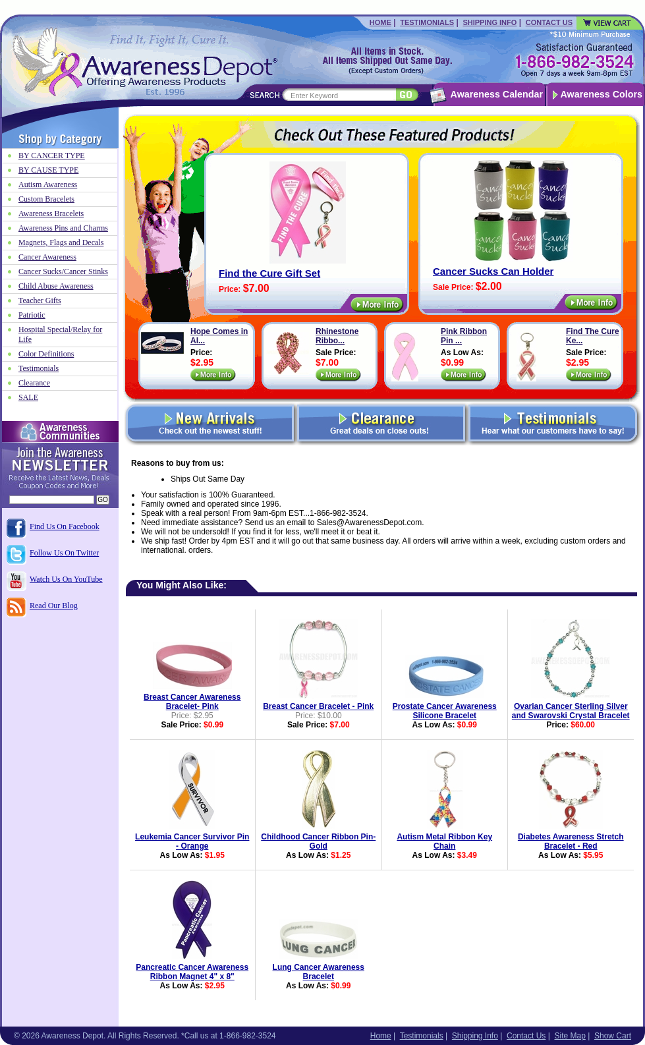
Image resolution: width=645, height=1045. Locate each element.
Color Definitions (46, 353)
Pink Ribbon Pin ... (464, 336)
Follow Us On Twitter (64, 552)
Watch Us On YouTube (66, 579)
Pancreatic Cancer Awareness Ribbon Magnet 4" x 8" (192, 972)
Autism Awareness (47, 184)
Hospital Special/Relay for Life (60, 334)
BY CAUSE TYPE (48, 170)
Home (380, 22)
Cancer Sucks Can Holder (493, 271)
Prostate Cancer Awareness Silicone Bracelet (445, 711)
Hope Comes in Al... (219, 336)
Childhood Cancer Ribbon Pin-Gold (318, 841)
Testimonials (427, 22)
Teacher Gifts (39, 300)
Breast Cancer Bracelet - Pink (318, 706)
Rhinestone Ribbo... (337, 336)
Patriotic (31, 315)
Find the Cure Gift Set (269, 273)
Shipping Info (490, 22)
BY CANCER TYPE (51, 155)
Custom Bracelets (46, 199)
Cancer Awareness (47, 257)
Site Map (569, 1035)
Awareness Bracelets (51, 213)
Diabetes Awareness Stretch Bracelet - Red (571, 841)
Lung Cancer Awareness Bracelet (318, 972)
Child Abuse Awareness (56, 286)
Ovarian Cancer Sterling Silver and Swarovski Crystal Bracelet (571, 711)
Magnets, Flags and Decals (60, 242)
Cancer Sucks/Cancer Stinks (63, 271)
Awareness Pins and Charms (63, 228)
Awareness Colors (602, 94)
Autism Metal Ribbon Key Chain (444, 841)
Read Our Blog (54, 605)
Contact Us (549, 22)
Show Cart (612, 1035)
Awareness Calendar (497, 94)
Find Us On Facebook (64, 526)
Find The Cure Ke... (592, 336)
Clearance (34, 382)
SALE (28, 397)
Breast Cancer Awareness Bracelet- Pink (192, 701)
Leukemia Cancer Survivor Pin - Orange (192, 841)
